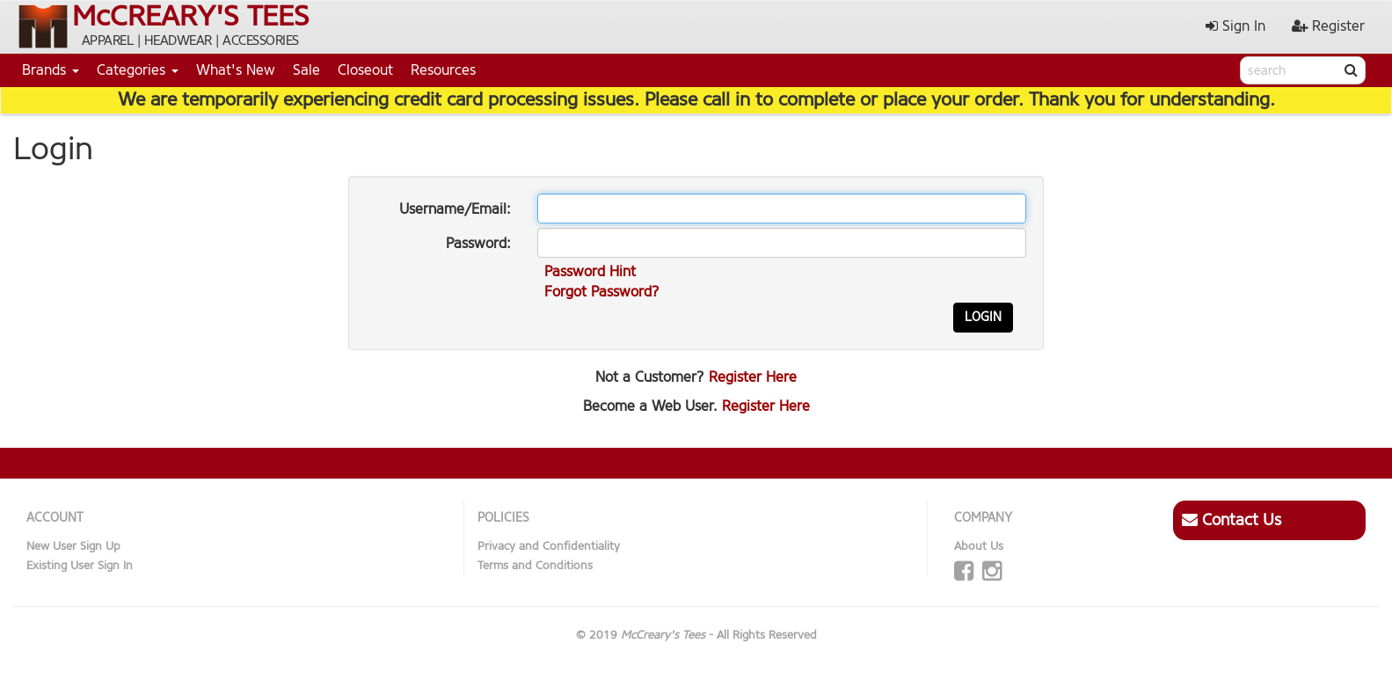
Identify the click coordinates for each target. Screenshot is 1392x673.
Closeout (365, 70)
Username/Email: (455, 209)
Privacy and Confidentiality (548, 545)
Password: (478, 243)
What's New (235, 70)
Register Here (753, 377)
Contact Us (1231, 519)
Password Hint (590, 271)
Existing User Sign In (79, 565)
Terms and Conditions (535, 565)
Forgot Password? (602, 291)
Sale (306, 70)
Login (983, 317)
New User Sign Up (73, 545)
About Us (978, 545)
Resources (443, 70)
